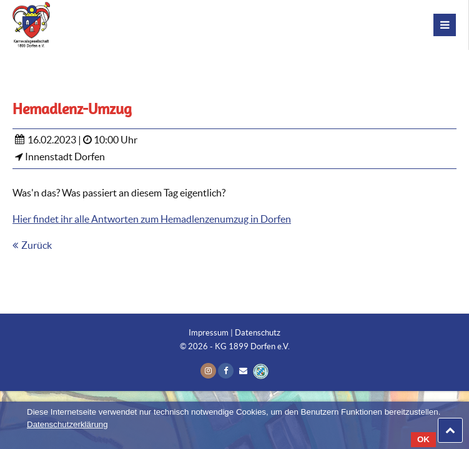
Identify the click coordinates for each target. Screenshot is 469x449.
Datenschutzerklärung (67, 424)
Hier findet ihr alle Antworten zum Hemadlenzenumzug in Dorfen (151, 218)
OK (423, 439)
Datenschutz (257, 332)
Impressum (209, 332)
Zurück (36, 245)
